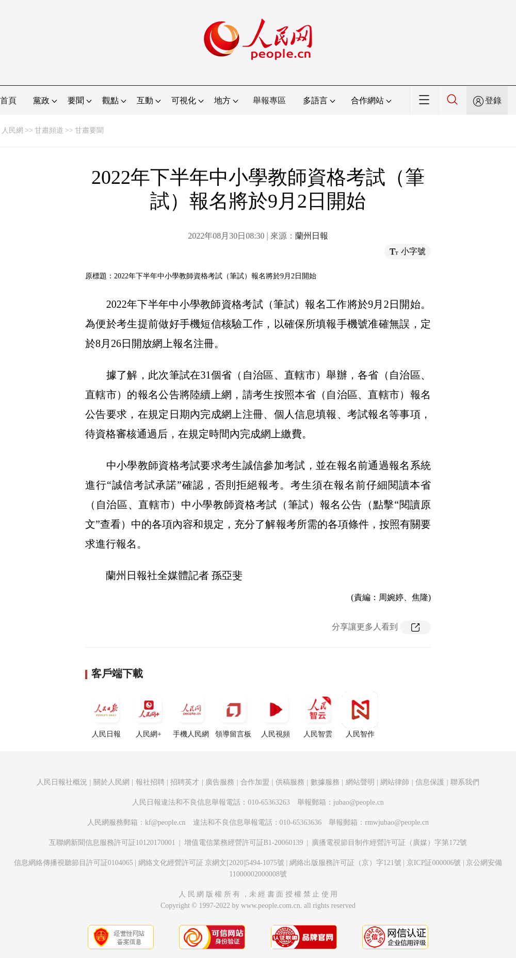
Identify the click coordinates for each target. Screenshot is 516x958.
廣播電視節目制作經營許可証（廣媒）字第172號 (389, 842)
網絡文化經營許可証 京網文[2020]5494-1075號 (211, 863)
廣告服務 (219, 782)
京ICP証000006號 (434, 863)
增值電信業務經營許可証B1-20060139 (243, 842)
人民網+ (149, 715)
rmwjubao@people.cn (397, 822)
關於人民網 (111, 782)
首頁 (8, 100)
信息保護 (429, 782)
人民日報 (106, 715)
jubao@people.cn (358, 802)
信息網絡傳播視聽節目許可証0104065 (73, 863)
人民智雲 (318, 715)
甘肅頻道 (49, 130)
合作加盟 (254, 782)
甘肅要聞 (89, 130)
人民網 (12, 130)
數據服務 (325, 782)
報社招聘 (150, 782)
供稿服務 (290, 782)
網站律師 (394, 782)
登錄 (493, 100)
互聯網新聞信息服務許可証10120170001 (112, 842)
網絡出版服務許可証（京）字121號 (345, 863)
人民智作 (360, 715)
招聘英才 (184, 782)
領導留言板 (233, 715)
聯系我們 (464, 782)
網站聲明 (360, 782)
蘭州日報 (311, 235)
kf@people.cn (165, 822)
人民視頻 (275, 715)
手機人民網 (191, 715)
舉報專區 (269, 100)
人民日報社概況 (62, 782)
